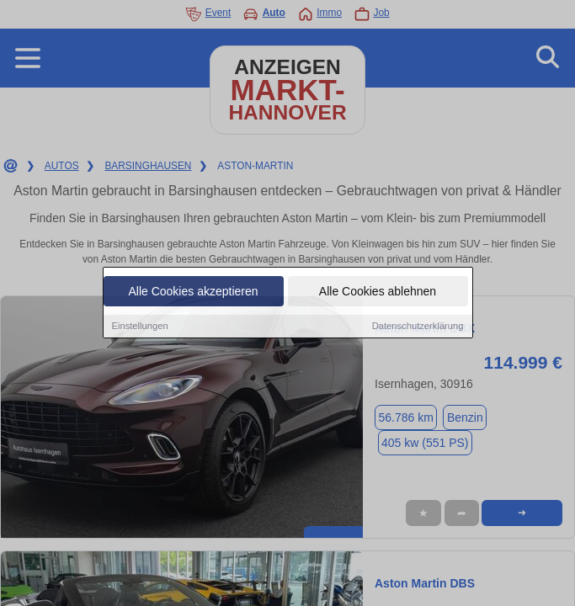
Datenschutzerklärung (418, 327)
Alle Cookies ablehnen (377, 293)
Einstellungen (140, 327)
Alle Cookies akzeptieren (193, 293)
